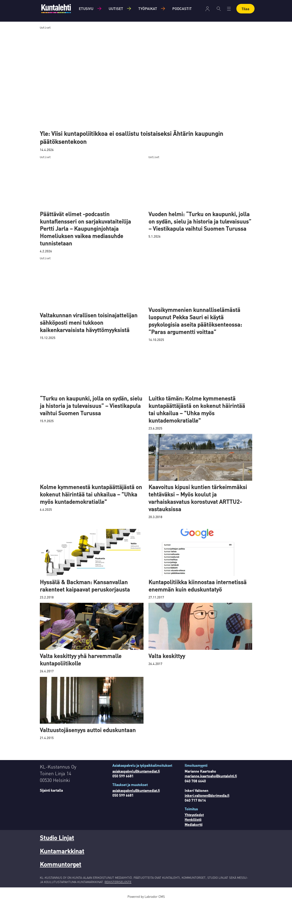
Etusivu (86, 8)
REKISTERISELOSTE (118, 882)
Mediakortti (193, 824)
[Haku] (218, 8)
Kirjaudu (207, 8)
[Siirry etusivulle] (56, 8)
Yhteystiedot (194, 814)
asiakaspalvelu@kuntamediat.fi (136, 771)
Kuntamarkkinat (62, 851)
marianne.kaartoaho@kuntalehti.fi (211, 776)
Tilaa (245, 8)
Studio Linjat (57, 837)
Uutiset (116, 8)
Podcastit (182, 8)
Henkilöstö (193, 819)
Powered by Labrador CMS (146, 896)
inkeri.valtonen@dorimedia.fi (207, 795)
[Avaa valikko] (229, 9)
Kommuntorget (60, 864)
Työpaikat (147, 8)
